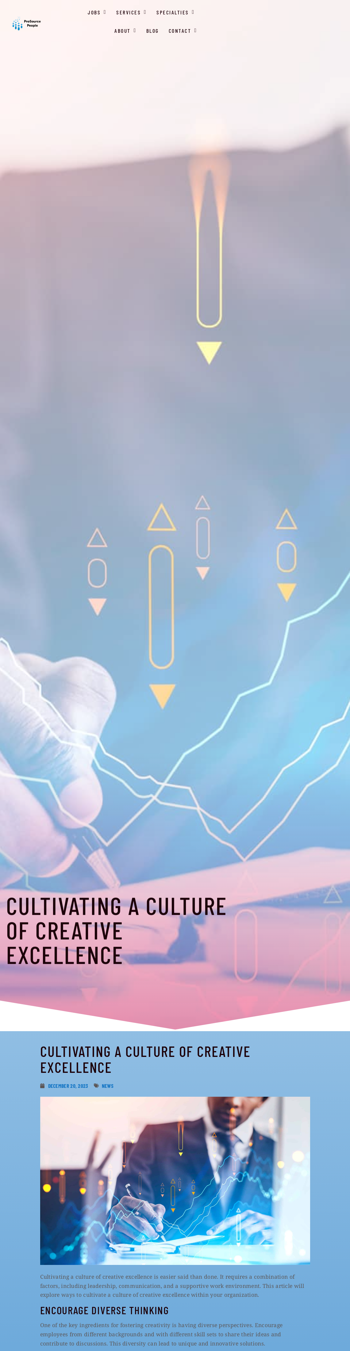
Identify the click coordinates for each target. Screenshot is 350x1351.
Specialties (234, 27)
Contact (331, 27)
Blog (301, 29)
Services (190, 27)
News (107, 1085)
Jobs (155, 27)
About (274, 27)
